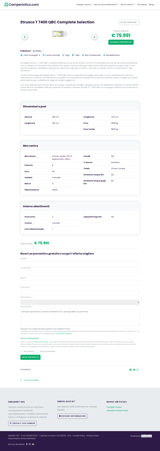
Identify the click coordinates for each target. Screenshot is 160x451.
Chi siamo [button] (142, 4)
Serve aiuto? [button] (127, 4)
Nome (23, 258)
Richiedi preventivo (121, 42)
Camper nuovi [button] (83, 4)
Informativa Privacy (41, 342)
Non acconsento (47, 351)
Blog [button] (151, 4)
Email (23, 278)
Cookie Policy (79, 435)
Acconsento (29, 351)
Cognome (26, 268)
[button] (80, 338)
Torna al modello (29, 380)
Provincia (26, 297)
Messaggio (26, 307)
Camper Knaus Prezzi (117, 410)
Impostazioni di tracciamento (22, 438)
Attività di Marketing (31, 338)
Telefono (25, 287)
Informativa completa (64, 334)
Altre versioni (129, 22)
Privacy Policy (92, 435)
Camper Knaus (114, 407)
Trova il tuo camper (22, 423)
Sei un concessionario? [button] (105, 4)
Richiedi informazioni (72, 416)
